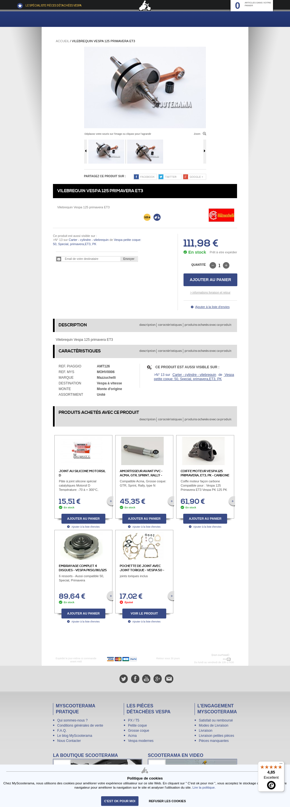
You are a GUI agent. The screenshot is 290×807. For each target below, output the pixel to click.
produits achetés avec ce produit (208, 325)
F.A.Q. (62, 731)
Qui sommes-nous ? (72, 720)
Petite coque (137, 725)
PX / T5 (133, 720)
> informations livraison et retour (210, 292)
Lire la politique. (204, 787)
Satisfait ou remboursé (216, 720)
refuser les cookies (167, 801)
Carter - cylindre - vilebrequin (88, 239)
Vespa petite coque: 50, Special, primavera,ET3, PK (194, 377)
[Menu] (281, 764)
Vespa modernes (140, 741)
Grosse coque (138, 731)
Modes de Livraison (213, 725)
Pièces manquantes (214, 741)
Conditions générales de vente (80, 725)
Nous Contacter (69, 741)
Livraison (205, 731)
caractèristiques (170, 325)
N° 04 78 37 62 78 (210, 659)
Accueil (62, 41)
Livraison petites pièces (216, 736)
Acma (132, 736)
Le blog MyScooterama (74, 736)
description (147, 325)
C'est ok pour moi (119, 801)
